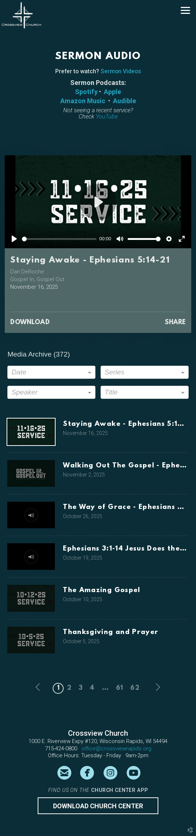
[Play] (14, 239)
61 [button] (119, 688)
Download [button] (29, 322)
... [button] (105, 688)
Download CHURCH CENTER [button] (98, 806)
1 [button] (58, 688)
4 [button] (92, 688)
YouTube (107, 116)
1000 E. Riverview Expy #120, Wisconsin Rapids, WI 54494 (98, 741)
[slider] (59, 239)
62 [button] (134, 688)
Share (175, 322)
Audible (124, 101)
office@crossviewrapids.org (116, 748)
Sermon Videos (121, 71)
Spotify (86, 92)
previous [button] (39, 687)
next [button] (156, 687)
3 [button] (81, 688)
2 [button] (69, 688)
